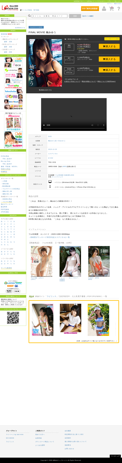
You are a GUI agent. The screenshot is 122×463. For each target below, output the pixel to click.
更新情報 (4, 34)
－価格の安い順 (6, 191)
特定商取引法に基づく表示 (74, 434)
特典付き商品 (5, 169)
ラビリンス (51, 294)
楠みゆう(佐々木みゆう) (56, 139)
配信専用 (4, 207)
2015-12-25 (52, 147)
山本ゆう (33, 277)
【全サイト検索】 (88, 16)
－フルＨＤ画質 (6, 202)
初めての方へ (118, 3)
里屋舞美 (62, 279)
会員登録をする (20, 27)
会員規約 (68, 438)
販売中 (9, 159)
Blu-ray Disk (5, 161)
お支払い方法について (72, 81)
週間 (5, 42)
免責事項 (68, 445)
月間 (10, 42)
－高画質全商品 (6, 199)
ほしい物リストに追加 (112, 38)
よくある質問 (40, 445)
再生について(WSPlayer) (106, 81)
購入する (109, 46)
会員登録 (38, 438)
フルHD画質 (59, 173)
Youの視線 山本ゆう (37, 276)
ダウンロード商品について (44, 441)
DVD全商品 (5, 156)
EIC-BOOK (10, 438)
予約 (4, 159)
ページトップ (115, 456)
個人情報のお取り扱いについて (76, 441)
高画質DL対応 (69, 173)
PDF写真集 (5, 209)
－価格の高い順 (6, 194)
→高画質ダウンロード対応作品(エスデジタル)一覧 (49, 235)
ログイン (109, 3)
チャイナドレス (57, 175)
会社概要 (68, 431)
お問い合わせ (69, 449)
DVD (50, 135)
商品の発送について (89, 81)
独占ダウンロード (7, 204)
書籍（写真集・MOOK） (9, 166)
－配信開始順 (5, 186)
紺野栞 (90, 277)
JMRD (64, 165)
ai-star (50, 156)
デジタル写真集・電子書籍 (30, 10)
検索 (75, 16)
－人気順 (4, 181)
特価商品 (4, 171)
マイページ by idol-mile (14, 434)
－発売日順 (5, 184)
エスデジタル (53, 152)
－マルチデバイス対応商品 (10, 189)
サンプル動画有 (6, 268)
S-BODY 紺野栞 (93, 276)
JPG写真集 (5, 212)
